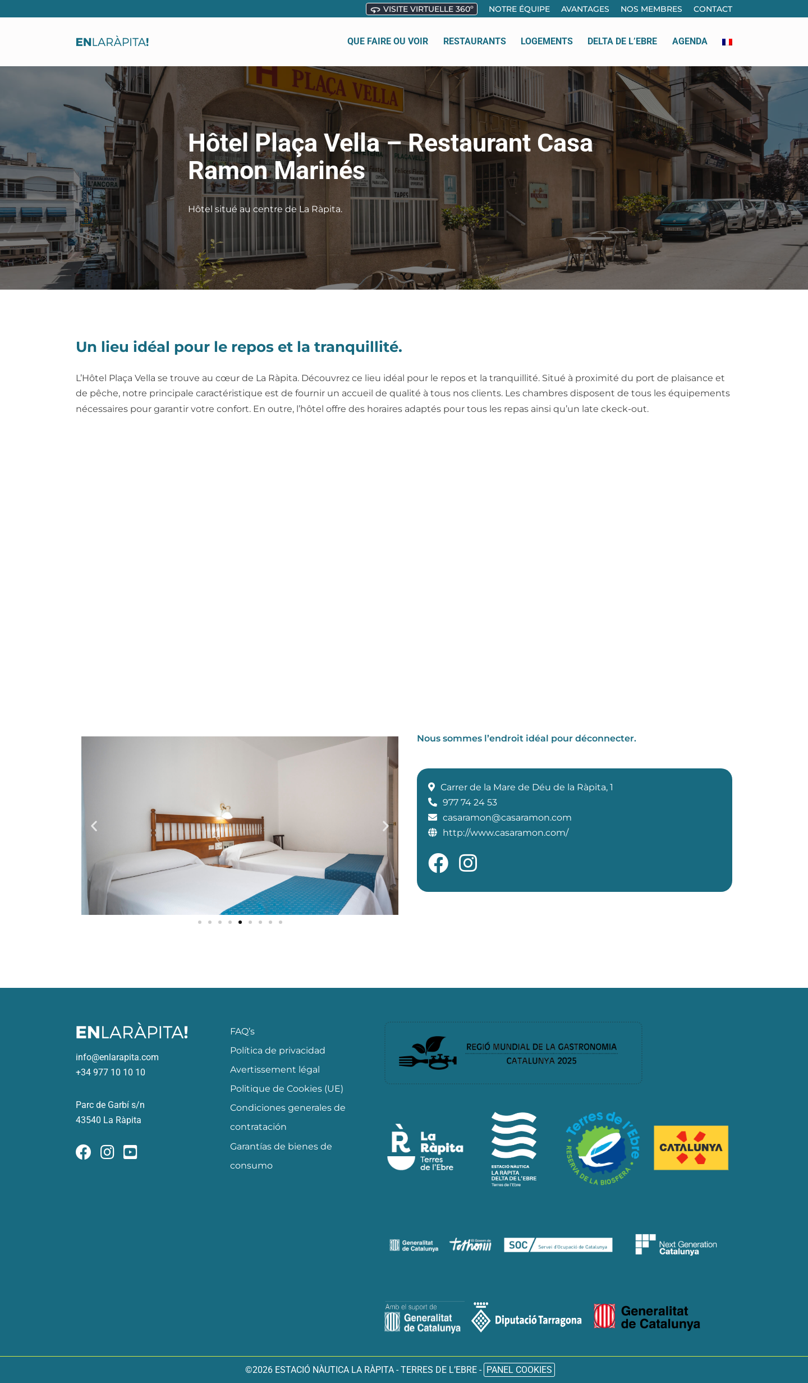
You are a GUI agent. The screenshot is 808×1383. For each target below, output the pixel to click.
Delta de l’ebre (622, 36)
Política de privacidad (277, 1050)
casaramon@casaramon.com (507, 817)
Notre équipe (519, 9)
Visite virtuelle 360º (422, 9)
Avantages (585, 9)
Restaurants (474, 36)
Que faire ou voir (387, 36)
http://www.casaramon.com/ (505, 832)
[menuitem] (727, 36)
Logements (547, 36)
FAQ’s (242, 1031)
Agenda (690, 36)
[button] (94, 825)
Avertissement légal (275, 1069)
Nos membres (651, 9)
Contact (713, 9)
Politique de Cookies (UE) (286, 1088)
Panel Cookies (519, 1369)
